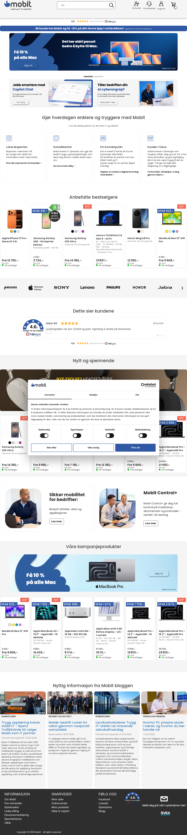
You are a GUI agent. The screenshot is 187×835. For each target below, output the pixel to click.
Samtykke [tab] (50, 395)
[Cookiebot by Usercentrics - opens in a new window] (143, 385)
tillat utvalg (93, 447)
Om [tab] (137, 395)
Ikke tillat (51, 447)
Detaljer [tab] (93, 395)
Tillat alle (135, 447)
